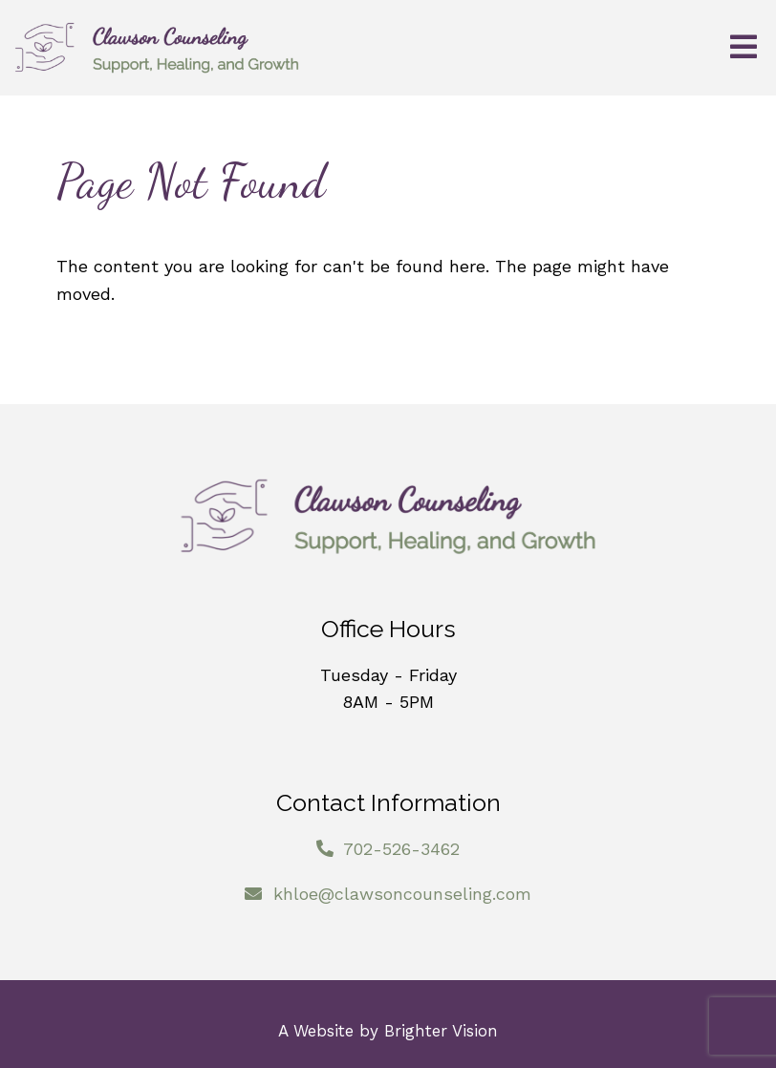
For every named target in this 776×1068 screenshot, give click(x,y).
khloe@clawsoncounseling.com (402, 894)
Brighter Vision (441, 1030)
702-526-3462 (401, 849)
